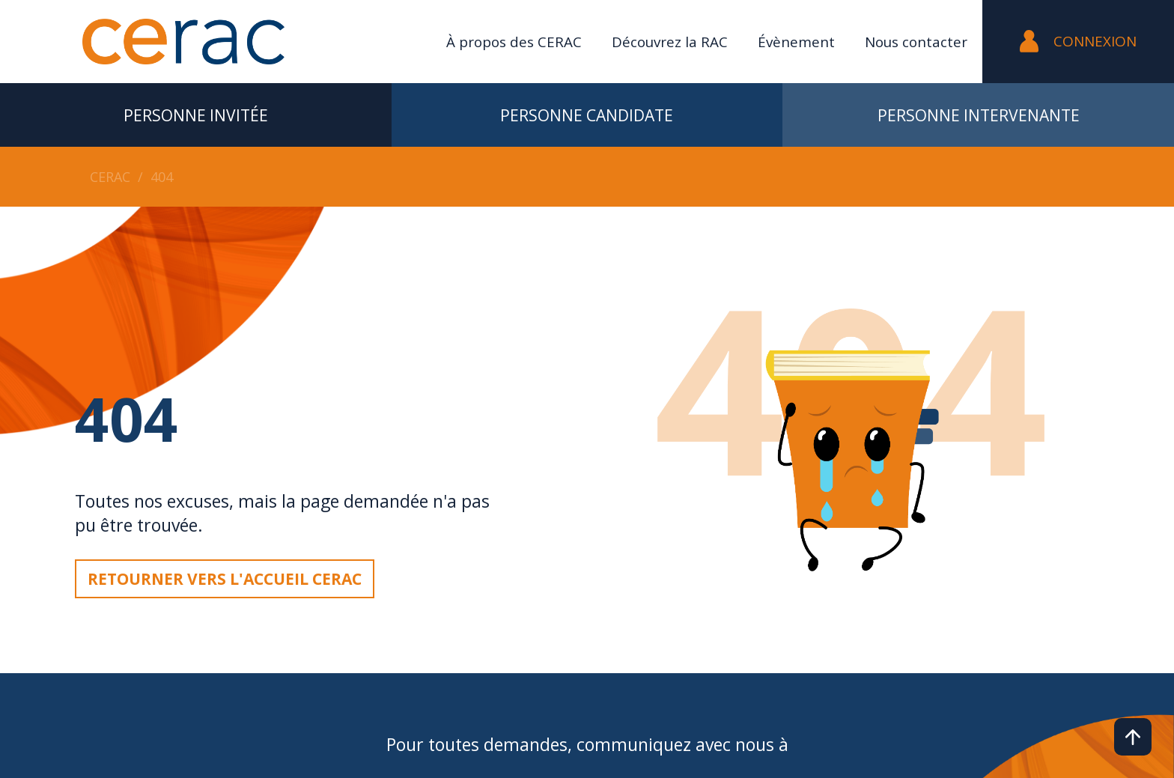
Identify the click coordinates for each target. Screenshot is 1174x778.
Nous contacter (916, 42)
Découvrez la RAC (670, 42)
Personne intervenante (979, 115)
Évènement (796, 42)
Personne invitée (196, 115)
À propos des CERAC (514, 42)
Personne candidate (586, 115)
